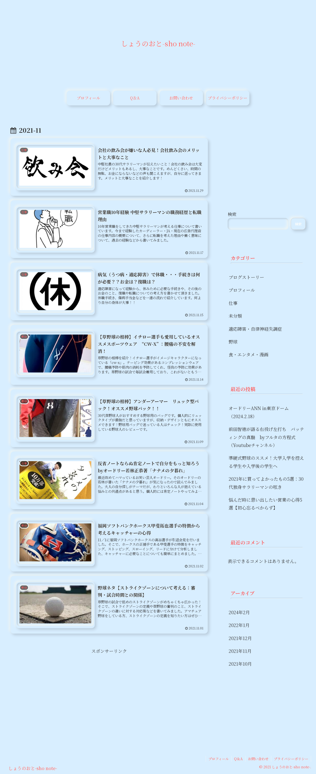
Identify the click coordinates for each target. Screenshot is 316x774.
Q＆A (238, 758)
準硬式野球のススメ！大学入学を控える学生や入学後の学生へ (266, 462)
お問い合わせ (258, 758)
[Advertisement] (109, 689)
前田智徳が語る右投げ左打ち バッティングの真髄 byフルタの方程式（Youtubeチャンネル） (266, 437)
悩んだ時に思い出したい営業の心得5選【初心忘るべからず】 (265, 503)
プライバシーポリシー (291, 758)
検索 (232, 214)
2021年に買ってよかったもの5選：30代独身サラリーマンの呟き (266, 483)
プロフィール (218, 758)
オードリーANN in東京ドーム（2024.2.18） (259, 412)
